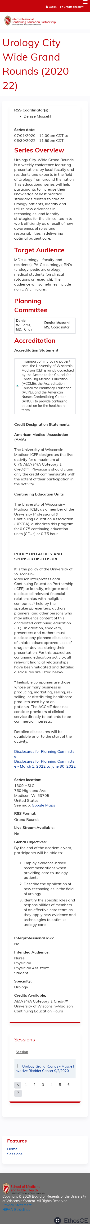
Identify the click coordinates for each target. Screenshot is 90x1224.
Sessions (14, 1154)
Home (12, 1149)
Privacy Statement (17, 1205)
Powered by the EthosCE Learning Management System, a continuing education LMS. (71, 1220)
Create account (73, 7)
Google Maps (43, 805)
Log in (53, 7)
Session (22, 1052)
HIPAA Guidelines (16, 1210)
